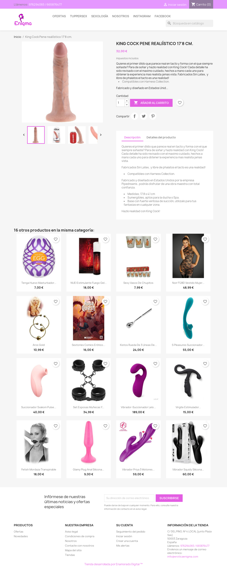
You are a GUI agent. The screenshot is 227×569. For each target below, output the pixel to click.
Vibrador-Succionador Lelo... (138, 407)
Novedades (21, 536)
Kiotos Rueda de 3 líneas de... (138, 345)
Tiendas (70, 555)
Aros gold (39, 345)
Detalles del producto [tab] (161, 137)
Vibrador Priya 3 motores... (138, 469)
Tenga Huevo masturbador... (38, 282)
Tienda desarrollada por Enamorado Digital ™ (113, 564)
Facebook (163, 16)
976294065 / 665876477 (45, 4)
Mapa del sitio (73, 550)
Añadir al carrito (151, 103)
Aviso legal (71, 531)
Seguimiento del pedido (130, 531)
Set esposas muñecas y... (88, 407)
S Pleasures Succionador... (188, 345)
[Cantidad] (120, 103)
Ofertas (59, 16)
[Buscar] (189, 23)
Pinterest (152, 116)
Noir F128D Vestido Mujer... (188, 282)
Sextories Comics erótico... (88, 345)
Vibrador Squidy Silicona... (188, 469)
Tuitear (143, 116)
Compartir (134, 116)
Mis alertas (122, 545)
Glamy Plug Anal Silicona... (88, 469)
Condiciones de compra (79, 536)
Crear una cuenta (127, 541)
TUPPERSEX (78, 16)
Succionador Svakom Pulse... (38, 407)
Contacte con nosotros (79, 545)
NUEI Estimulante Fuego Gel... (89, 282)
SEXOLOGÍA (99, 16)
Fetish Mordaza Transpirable (38, 469)
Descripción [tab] (132, 137)
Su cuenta (124, 525)
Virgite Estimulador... (188, 407)
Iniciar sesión (124, 536)
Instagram (141, 16)
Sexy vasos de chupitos (138, 282)
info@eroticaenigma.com (182, 556)
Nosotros (120, 16)
